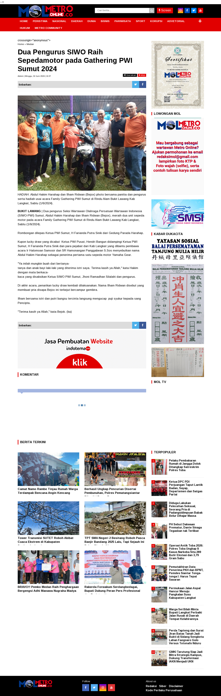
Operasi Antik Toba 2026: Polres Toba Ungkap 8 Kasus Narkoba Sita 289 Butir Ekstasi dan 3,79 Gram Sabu (186, 552)
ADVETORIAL (176, 21)
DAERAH (77, 21)
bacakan (130, 75)
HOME (24, 21)
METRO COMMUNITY (48, 27)
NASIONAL (59, 21)
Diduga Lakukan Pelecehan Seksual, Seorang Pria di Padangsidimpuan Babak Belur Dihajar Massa (186, 509)
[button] (200, 19)
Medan (30, 44)
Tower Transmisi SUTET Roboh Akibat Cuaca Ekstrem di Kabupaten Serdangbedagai (45, 541)
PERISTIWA (40, 21)
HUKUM (25, 27)
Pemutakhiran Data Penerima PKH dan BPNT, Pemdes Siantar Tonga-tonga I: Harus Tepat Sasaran (186, 573)
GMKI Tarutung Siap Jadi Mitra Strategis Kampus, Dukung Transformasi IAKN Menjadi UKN (185, 656)
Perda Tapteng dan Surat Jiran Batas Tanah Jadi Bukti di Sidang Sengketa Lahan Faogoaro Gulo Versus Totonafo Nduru (186, 637)
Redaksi (151, 686)
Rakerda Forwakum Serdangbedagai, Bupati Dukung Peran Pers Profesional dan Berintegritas (112, 590)
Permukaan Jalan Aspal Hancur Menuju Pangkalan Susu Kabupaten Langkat (184, 593)
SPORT (140, 21)
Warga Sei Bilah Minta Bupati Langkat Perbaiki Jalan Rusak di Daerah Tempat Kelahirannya (185, 614)
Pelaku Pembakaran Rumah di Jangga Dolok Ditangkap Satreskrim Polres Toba (185, 465)
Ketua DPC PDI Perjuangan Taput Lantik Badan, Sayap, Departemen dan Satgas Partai (186, 488)
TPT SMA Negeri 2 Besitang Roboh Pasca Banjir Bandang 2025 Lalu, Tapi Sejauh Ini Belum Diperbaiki (114, 541)
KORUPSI (156, 21)
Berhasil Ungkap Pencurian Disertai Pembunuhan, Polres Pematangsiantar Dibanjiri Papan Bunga (112, 492)
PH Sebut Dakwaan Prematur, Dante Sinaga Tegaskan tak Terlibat (185, 527)
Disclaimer (176, 686)
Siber (162, 686)
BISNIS (105, 21)
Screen (165, 10)
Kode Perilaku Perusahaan (164, 690)
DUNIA (91, 21)
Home (21, 44)
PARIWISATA (122, 21)
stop (142, 75)
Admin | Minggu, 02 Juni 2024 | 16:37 (34, 76)
